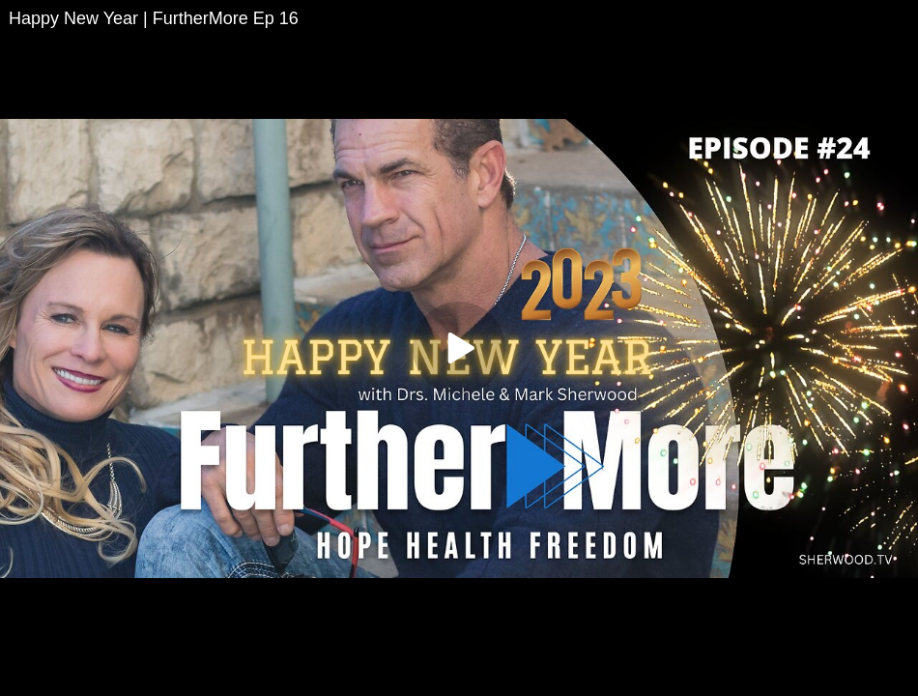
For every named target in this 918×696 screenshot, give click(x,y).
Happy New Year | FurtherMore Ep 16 (154, 18)
